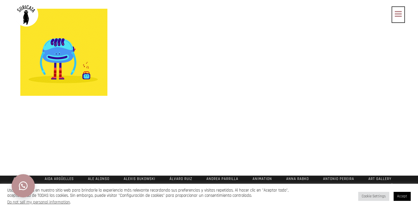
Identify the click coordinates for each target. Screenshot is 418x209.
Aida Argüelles (59, 178)
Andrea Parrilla (222, 178)
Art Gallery (380, 178)
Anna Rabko (297, 178)
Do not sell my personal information (38, 202)
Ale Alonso (98, 178)
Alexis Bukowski (139, 178)
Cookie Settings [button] (374, 196)
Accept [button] (402, 196)
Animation (262, 178)
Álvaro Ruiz (181, 178)
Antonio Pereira (338, 178)
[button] (23, 185)
